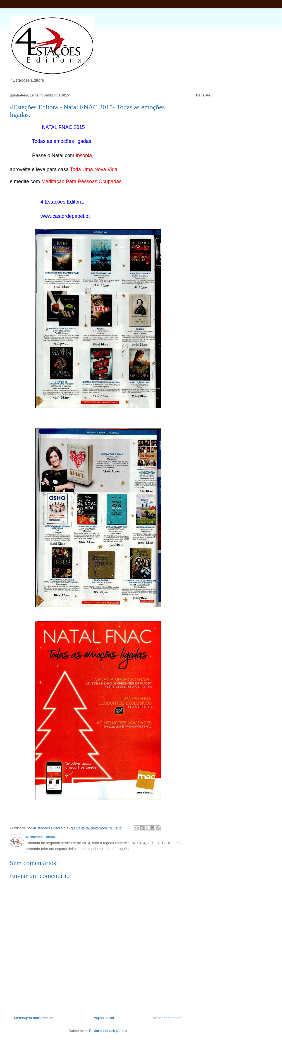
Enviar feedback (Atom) (108, 1031)
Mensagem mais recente (34, 1018)
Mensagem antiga (167, 1018)
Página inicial (103, 1018)
